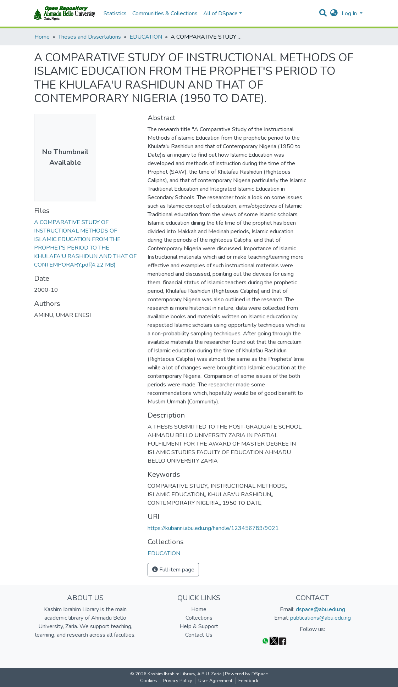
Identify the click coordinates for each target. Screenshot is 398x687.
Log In (350, 13)
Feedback (248, 680)
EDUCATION (145, 37)
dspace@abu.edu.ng (320, 609)
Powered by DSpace (246, 674)
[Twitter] (274, 640)
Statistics (115, 13)
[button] (334, 13)
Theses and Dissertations (89, 37)
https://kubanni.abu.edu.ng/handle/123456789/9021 (213, 528)
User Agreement (215, 680)
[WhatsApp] (265, 640)
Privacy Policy (177, 680)
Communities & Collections (165, 13)
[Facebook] (282, 640)
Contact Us (198, 635)
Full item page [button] (173, 570)
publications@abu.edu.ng (320, 618)
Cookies (148, 680)
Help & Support (198, 626)
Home (42, 37)
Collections (199, 618)
